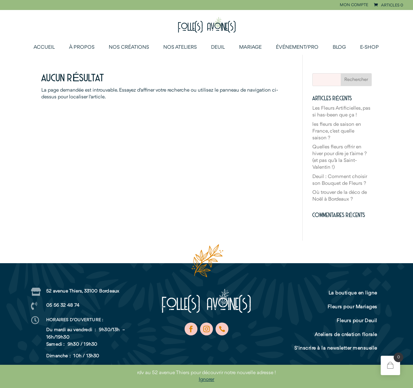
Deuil (218, 47)
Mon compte (354, 5)
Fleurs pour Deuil (357, 320)
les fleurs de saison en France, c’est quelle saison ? (336, 131)
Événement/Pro (297, 47)
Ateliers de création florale (346, 334)
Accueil (44, 47)
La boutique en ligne (352, 293)
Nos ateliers (180, 47)
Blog (339, 47)
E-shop (369, 47)
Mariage (250, 47)
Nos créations (129, 47)
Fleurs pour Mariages (352, 307)
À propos (82, 47)
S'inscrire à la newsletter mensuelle (335, 348)
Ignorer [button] (206, 379)
